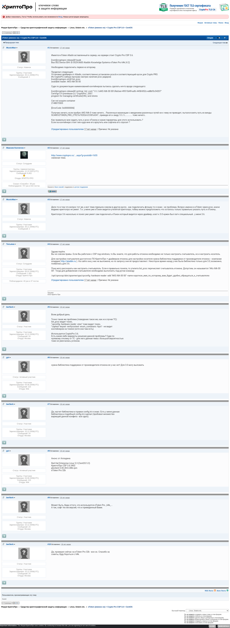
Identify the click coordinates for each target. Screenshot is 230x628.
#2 (48, 148)
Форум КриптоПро (9, 28)
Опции (210, 38)
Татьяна (10, 244)
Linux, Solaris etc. (77, 28)
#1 (48, 48)
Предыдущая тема (12, 42)
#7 (48, 404)
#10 (49, 544)
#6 (48, 357)
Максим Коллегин (15, 148)
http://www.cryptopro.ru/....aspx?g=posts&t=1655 (74, 155)
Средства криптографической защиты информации (44, 28)
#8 (48, 451)
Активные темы (210, 23)
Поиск (220, 23)
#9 (48, 497)
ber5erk (9, 307)
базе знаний (59, 187)
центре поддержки (81, 187)
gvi (7, 357)
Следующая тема (219, 43)
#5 (48, 307)
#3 (48, 199)
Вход (60, 17)
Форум (200, 23)
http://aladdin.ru (68, 261)
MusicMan (11, 48)
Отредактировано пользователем (67, 129)
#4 (48, 244)
